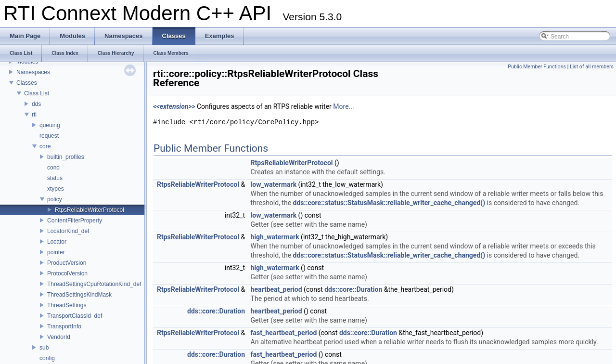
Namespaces (33, 72)
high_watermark (275, 237)
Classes (26, 82)
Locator (56, 241)
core (45, 146)
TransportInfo (64, 326)
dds (36, 104)
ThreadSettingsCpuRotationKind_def (94, 284)
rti (34, 114)
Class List (36, 93)
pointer (56, 252)
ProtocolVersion (67, 273)
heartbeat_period (276, 289)
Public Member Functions (537, 67)
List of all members (592, 67)
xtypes (55, 188)
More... (343, 106)
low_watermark (274, 184)
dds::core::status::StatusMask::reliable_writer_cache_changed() (389, 203)
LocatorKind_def (68, 231)
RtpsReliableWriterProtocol (89, 210)
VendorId (58, 337)
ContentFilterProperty (74, 220)
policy (54, 199)
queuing (49, 125)
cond (53, 167)
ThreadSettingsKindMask (79, 294)
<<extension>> (174, 106)
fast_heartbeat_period (284, 333)
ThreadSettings (66, 305)
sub (44, 347)
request (49, 135)
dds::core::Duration (353, 289)
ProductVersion (66, 263)
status (55, 178)
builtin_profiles (65, 157)
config (47, 358)
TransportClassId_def (74, 315)
